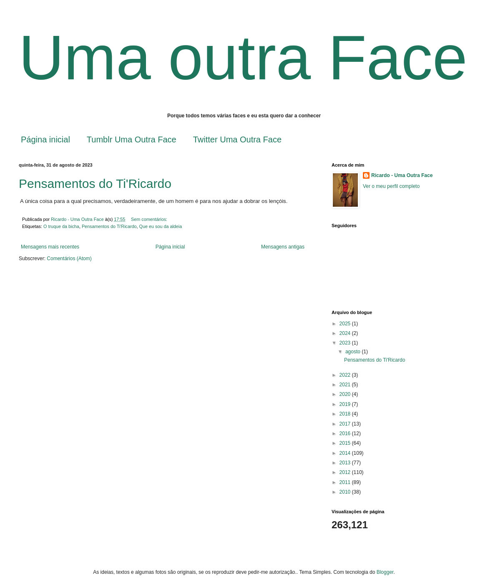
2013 (346, 463)
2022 (346, 375)
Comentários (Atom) (69, 258)
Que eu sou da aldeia (160, 226)
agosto (353, 352)
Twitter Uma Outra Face (237, 139)
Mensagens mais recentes (50, 247)
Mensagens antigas (282, 247)
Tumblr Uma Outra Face (131, 139)
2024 (346, 333)
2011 (346, 482)
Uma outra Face (243, 58)
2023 (346, 343)
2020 (346, 394)
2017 (346, 424)
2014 (346, 453)
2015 (346, 443)
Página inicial (45, 139)
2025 (346, 324)
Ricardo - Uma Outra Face (402, 175)
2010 (346, 492)
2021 (346, 385)
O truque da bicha (61, 226)
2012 (346, 472)
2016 (346, 433)
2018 (346, 414)
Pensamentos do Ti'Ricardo (95, 183)
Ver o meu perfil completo (391, 186)
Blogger (385, 572)
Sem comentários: (150, 219)
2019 (346, 404)
